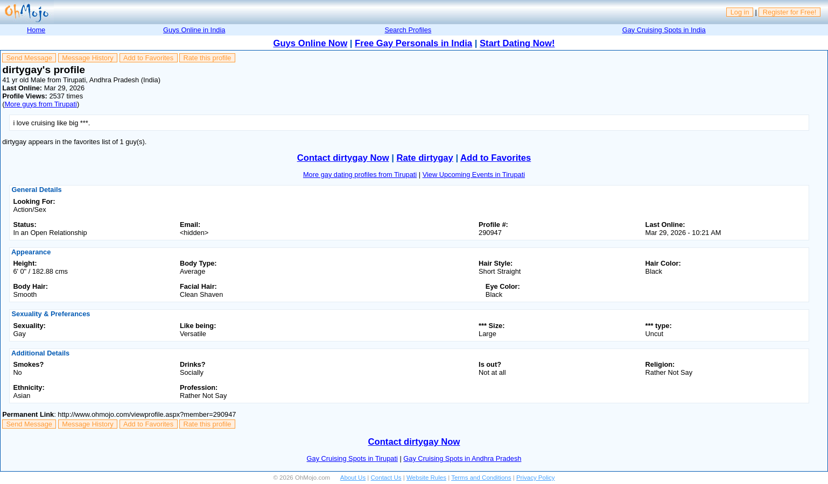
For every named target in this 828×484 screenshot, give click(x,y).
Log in (740, 12)
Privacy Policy (535, 477)
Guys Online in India (194, 30)
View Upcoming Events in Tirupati (474, 174)
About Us (353, 477)
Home (36, 30)
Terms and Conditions (481, 477)
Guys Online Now (310, 43)
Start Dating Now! (517, 43)
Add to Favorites (148, 58)
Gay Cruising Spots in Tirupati (352, 458)
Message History (87, 58)
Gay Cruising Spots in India (664, 30)
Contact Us (386, 477)
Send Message (29, 58)
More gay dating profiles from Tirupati (360, 174)
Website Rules (426, 477)
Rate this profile (207, 58)
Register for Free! (790, 12)
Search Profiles (407, 30)
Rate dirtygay (425, 158)
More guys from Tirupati (40, 104)
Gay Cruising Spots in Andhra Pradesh (462, 458)
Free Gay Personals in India (413, 43)
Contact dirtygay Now (343, 158)
